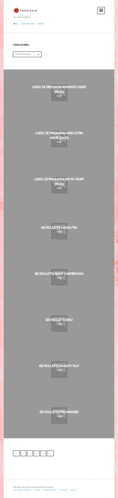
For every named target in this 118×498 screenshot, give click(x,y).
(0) (15, 24)
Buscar (40, 24)
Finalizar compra (50, 490)
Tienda (73, 490)
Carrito (37, 490)
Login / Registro (27, 24)
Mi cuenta (63, 490)
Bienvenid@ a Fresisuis (22, 490)
